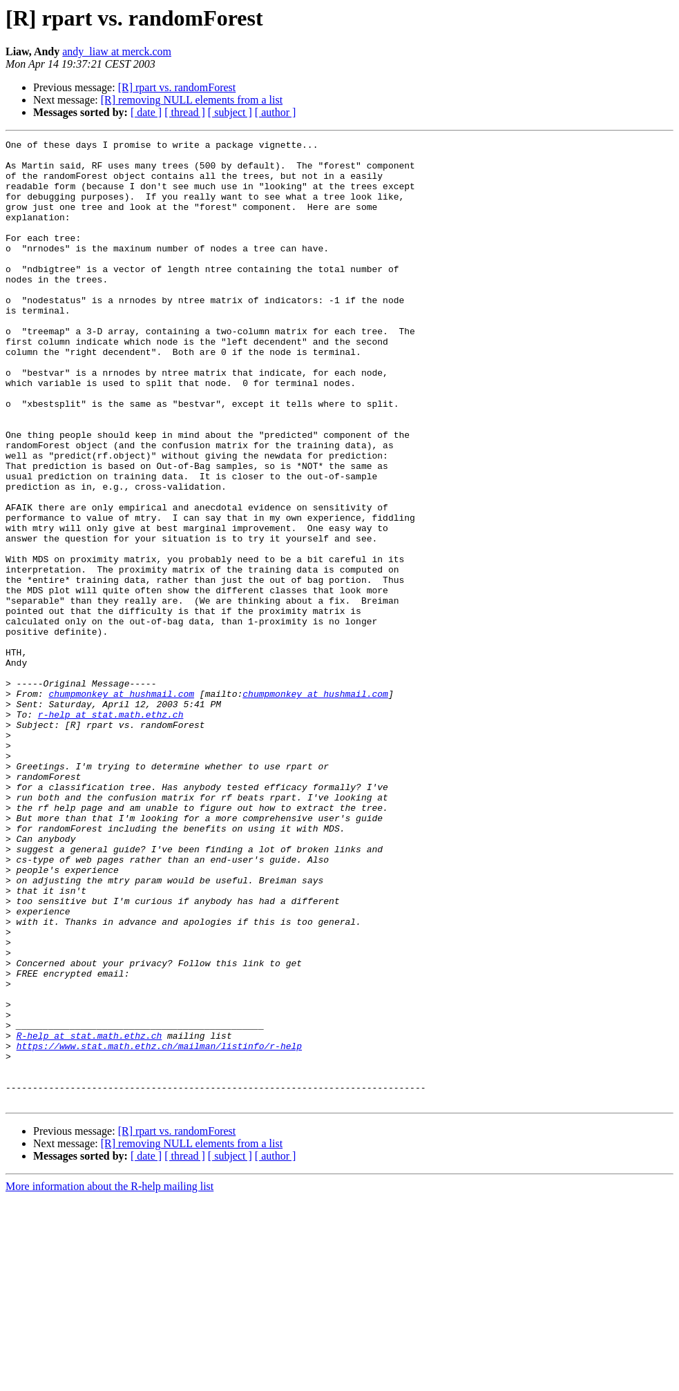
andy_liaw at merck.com (116, 51)
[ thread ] (184, 112)
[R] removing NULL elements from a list (192, 100)
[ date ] (146, 112)
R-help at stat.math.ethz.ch (89, 1215)
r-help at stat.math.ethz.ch (111, 830)
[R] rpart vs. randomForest (177, 87)
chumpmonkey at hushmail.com (121, 805)
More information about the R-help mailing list (109, 1379)
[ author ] (275, 112)
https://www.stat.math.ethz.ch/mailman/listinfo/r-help (159, 1228)
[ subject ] (230, 112)
